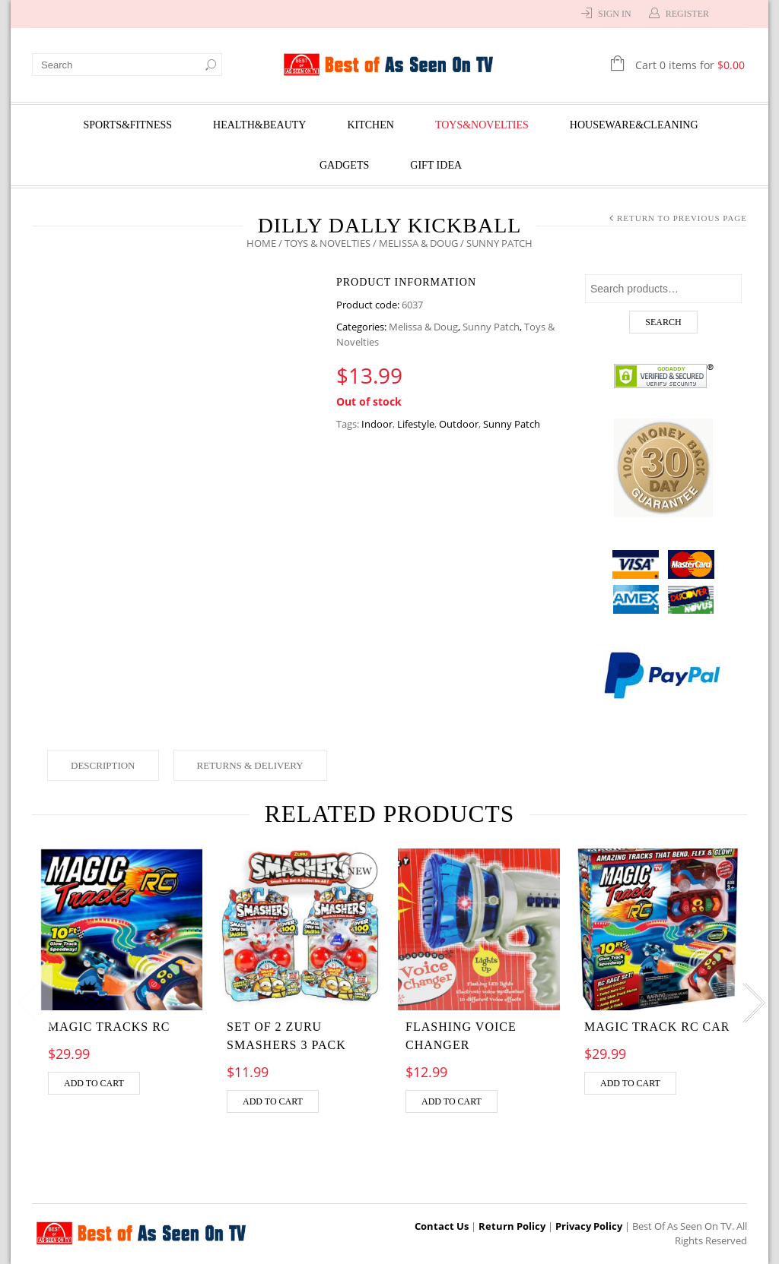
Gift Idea (436, 165)
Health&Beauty (259, 125)
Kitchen (370, 125)
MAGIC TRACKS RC (109, 1026)
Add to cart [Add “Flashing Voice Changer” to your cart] (451, 1101)
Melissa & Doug (418, 243)
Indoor (377, 424)
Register (687, 13)
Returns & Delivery (250, 765)
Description (103, 765)
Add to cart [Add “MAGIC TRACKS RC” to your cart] (94, 1083)
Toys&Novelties (482, 125)
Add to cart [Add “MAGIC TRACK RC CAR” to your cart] (630, 1083)
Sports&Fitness (127, 125)
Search (663, 322)
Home (261, 243)
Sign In (614, 13)
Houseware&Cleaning (634, 125)
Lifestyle (415, 424)
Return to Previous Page (682, 218)
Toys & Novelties (327, 243)
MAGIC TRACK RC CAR (657, 1026)
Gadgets (344, 165)
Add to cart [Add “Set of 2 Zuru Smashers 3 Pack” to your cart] (273, 1101)
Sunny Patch (491, 326)
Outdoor (459, 424)
